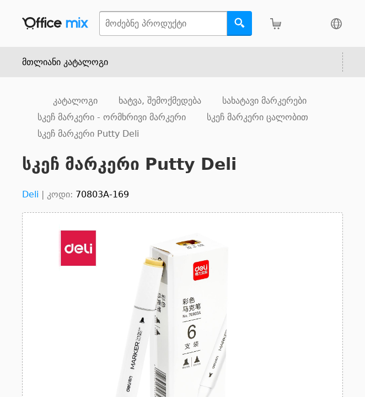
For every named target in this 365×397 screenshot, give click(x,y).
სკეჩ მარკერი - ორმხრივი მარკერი (111, 117)
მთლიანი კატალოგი (65, 62)
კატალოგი (75, 100)
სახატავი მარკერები (264, 100)
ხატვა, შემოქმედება (160, 100)
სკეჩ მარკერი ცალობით (257, 117)
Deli (30, 194)
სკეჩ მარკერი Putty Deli (88, 133)
